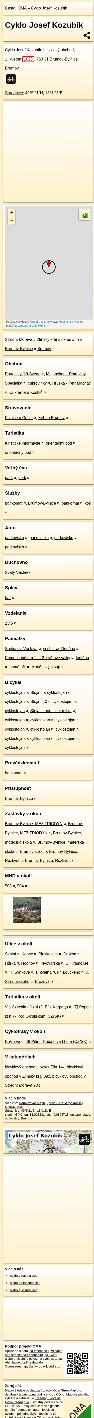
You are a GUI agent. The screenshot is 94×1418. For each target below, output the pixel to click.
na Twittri (51, 1355)
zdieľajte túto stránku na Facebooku (33, 1352)
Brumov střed (32, 851)
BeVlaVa (12, 1041)
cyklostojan (15, 692)
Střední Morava (18, 339)
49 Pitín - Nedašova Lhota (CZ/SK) (56, 1041)
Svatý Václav (16, 572)
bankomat (13, 503)
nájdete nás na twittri (24, 1275)
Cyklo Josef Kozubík (49, 8)
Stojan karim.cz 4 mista (50, 711)
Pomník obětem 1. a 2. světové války (37, 658)
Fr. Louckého (68, 972)
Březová (42, 981)
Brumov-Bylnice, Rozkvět (47, 860)
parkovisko (14, 538)
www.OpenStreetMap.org (63, 1390)
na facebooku (39, 1351)
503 (8, 886)
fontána (82, 658)
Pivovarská (50, 963)
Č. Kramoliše (77, 963)
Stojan (35, 692)
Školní (10, 954)
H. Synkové (19, 972)
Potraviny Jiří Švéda (22, 374)
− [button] (11, 221)
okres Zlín (70, 339)
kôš (88, 503)
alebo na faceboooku (25, 1283)
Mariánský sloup (45, 667)
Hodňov (28, 963)
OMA (22, 8)
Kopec (27, 954)
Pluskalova (48, 954)
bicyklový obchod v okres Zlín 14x (35, 1067)
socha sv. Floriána (59, 649)
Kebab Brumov (51, 418)
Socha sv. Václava (21, 649)
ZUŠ (9, 623)
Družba (69, 954)
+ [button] (11, 213)
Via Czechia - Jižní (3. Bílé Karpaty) (36, 1007)
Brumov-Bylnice (19, 349)
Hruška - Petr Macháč (71, 383)
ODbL (60, 1394)
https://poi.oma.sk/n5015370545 (25, 325)
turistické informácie (22, 443)
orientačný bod (59, 443)
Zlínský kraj (47, 339)
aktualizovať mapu (32, 1103)
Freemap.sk (65, 321)
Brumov (44, 349)
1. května (19, 59)
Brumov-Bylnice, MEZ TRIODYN (34, 824)
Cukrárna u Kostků (26, 392)
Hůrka (10, 963)
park (9, 478)
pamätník (17, 667)
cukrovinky (37, 383)
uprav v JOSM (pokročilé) (65, 1103)
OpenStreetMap (40, 321)
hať (8, 598)
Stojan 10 (38, 701)
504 (20, 886)
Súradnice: (14, 93)
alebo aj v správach (23, 1290)
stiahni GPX (13, 1114)
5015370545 (14, 1107)
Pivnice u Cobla (19, 418)
